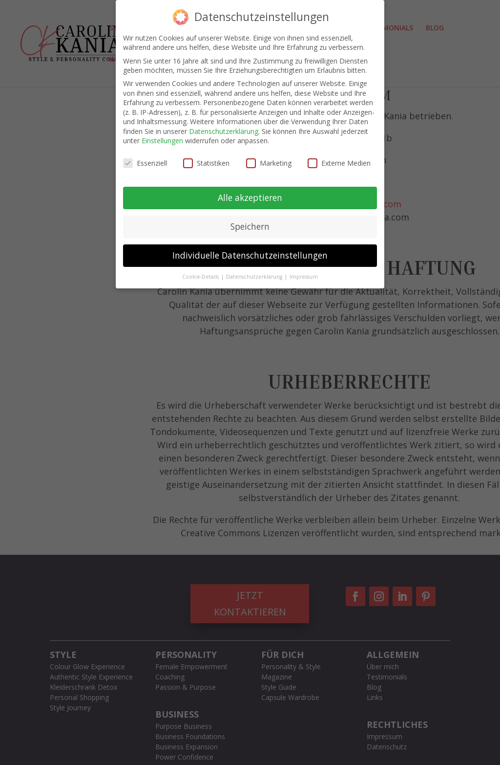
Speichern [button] (250, 226)
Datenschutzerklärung (223, 131)
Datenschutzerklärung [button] (255, 276)
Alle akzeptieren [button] (250, 197)
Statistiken (206, 163)
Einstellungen (162, 140)
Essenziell (145, 163)
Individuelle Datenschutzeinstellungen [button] (250, 255)
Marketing (269, 163)
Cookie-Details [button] (201, 276)
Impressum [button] (304, 276)
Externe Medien (339, 163)
